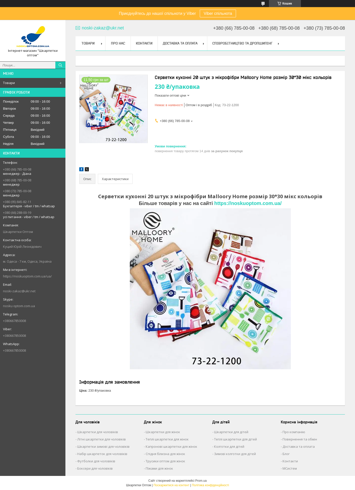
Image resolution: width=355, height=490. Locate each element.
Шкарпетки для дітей (231, 432)
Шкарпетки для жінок (163, 432)
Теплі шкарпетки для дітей (235, 439)
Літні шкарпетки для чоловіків (101, 439)
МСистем (290, 468)
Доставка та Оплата (180, 43)
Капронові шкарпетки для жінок (171, 446)
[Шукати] (60, 65)
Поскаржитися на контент (171, 485)
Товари (9, 82)
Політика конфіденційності (210, 485)
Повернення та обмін (300, 439)
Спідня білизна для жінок (165, 454)
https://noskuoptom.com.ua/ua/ (27, 276)
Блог (286, 454)
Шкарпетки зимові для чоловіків (103, 446)
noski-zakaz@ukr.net (19, 291)
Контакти (144, 43)
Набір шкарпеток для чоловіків (102, 454)
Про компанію (294, 432)
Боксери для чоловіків (95, 468)
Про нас (118, 43)
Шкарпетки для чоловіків (97, 432)
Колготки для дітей (229, 446)
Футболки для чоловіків (96, 461)
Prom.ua (201, 480)
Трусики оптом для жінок (165, 461)
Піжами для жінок (159, 468)
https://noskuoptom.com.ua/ (248, 203)
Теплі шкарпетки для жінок (167, 439)
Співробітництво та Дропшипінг (242, 43)
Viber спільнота (218, 13)
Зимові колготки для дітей (235, 454)
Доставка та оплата (299, 446)
